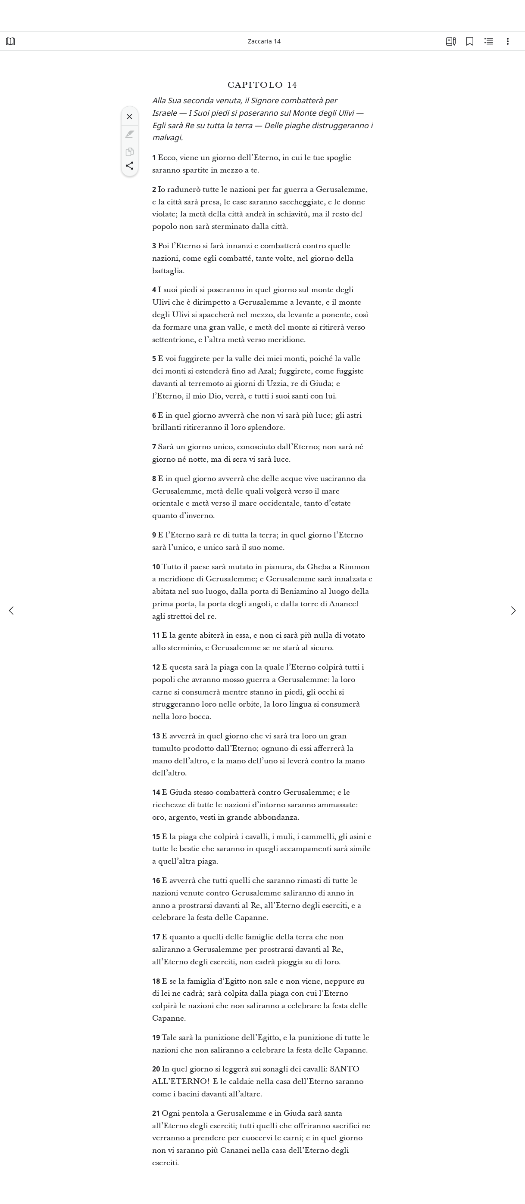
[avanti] (513, 610)
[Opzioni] (507, 41)
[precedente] (12, 610)
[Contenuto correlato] (488, 41)
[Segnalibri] (469, 41)
